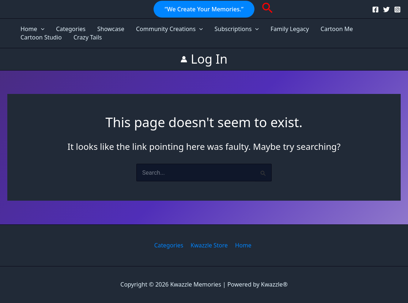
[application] (41, 29)
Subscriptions (237, 29)
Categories (71, 29)
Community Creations (169, 29)
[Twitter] (386, 9)
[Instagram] (397, 9)
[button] (204, 9)
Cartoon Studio (41, 37)
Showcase (110, 29)
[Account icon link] (204, 59)
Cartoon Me (337, 29)
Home (32, 29)
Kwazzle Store (209, 245)
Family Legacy (290, 29)
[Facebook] (375, 9)
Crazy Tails (87, 37)
